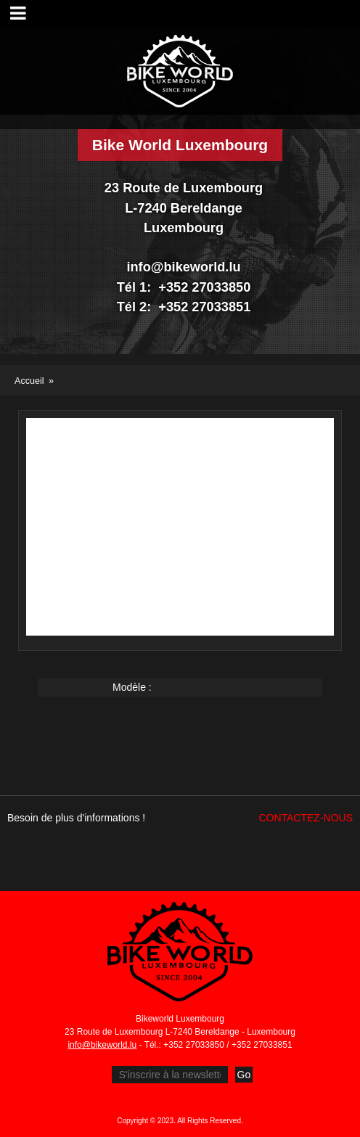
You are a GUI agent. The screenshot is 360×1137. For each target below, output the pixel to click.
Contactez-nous (305, 818)
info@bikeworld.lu (102, 1045)
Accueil (29, 381)
